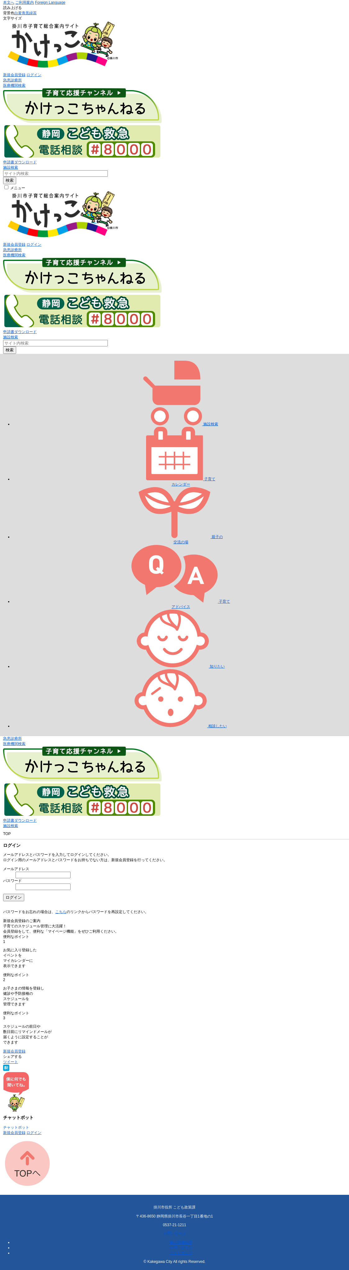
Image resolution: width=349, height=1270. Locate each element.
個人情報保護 (181, 1242)
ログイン (33, 75)
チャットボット (16, 1127)
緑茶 (33, 13)
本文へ (8, 2)
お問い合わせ (174, 1233)
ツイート (10, 1062)
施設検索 (10, 167)
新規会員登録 (14, 75)
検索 (10, 180)
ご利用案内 (24, 2)
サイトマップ (181, 1253)
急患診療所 (12, 80)
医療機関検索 (14, 85)
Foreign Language (50, 2)
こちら (61, 912)
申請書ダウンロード (20, 162)
